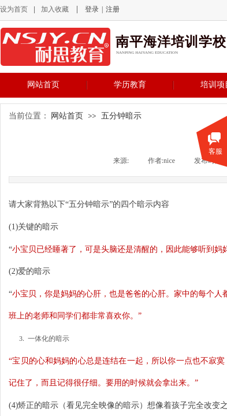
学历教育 (130, 84)
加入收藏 (55, 9)
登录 (92, 9)
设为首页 (14, 9)
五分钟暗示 (121, 115)
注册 (113, 9)
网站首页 (43, 84)
